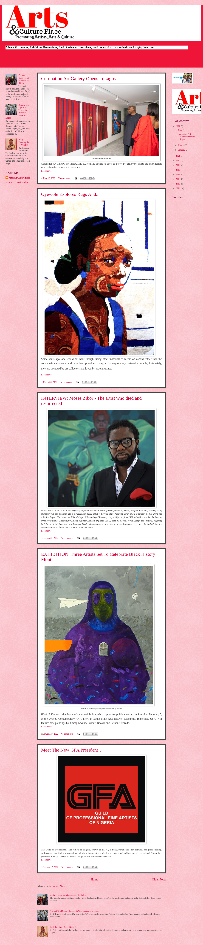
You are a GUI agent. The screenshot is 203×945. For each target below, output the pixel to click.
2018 (178, 170)
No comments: (64, 178)
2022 (178, 126)
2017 (178, 174)
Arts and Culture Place (19, 178)
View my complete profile (17, 182)
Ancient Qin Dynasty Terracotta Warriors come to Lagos (74, 911)
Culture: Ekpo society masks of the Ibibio (68, 895)
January (182, 150)
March (181, 145)
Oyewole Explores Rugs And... (70, 194)
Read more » (46, 171)
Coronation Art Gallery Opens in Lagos (78, 78)
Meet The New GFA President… (72, 749)
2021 (178, 156)
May (180, 130)
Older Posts (159, 879)
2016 (178, 179)
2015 (178, 184)
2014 (178, 188)
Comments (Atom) (57, 886)
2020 (178, 160)
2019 (178, 165)
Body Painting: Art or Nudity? (63, 927)
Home (94, 879)
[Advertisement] (101, 59)
